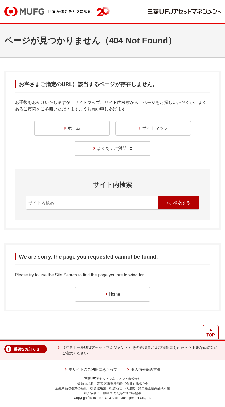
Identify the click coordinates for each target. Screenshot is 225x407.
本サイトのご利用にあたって (93, 369)
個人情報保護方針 (146, 369)
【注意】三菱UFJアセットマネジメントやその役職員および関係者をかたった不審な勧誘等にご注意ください (140, 350)
